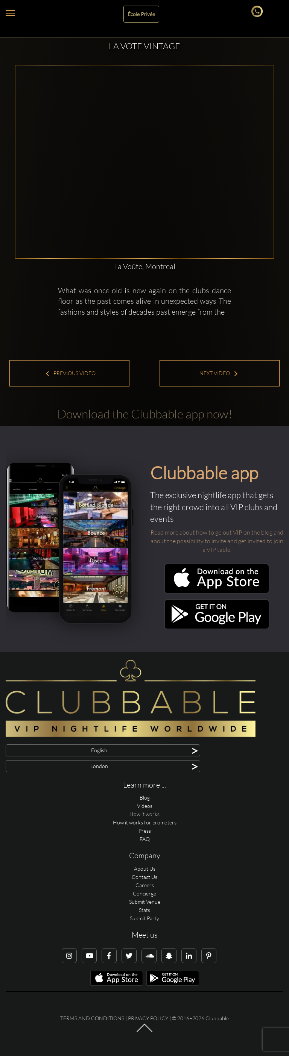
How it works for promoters (144, 822)
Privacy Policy (148, 1018)
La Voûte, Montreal (144, 266)
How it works (144, 814)
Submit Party (144, 918)
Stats (144, 910)
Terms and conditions (92, 1018)
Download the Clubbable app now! (144, 413)
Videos (144, 806)
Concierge (144, 893)
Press (144, 830)
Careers (144, 885)
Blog (145, 797)
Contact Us (144, 877)
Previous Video (70, 373)
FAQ (145, 839)
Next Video (218, 373)
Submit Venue (144, 901)
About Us (144, 868)
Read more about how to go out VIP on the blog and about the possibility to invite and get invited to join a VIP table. (217, 541)
